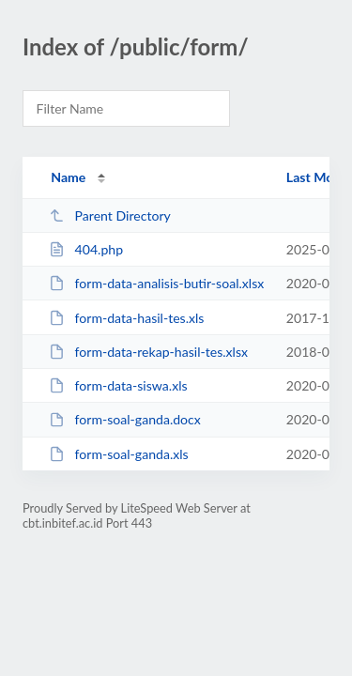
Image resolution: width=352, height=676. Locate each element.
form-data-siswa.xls (118, 385)
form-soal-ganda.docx (125, 419)
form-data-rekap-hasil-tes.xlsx (148, 352)
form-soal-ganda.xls (119, 454)
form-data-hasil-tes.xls (126, 318)
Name (68, 177)
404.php (86, 249)
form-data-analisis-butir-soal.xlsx (156, 283)
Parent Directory (110, 215)
